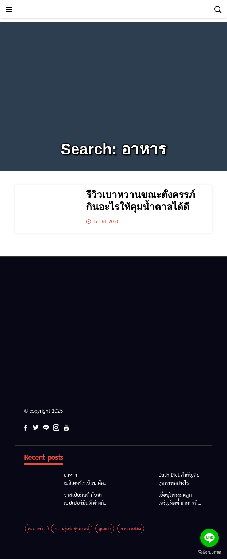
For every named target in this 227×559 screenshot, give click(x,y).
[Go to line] (209, 538)
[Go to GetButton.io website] (209, 552)
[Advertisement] (113, 73)
